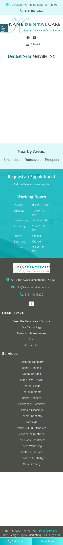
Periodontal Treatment (31, 434)
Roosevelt (33, 160)
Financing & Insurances (31, 333)
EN (28, 37)
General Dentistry (31, 416)
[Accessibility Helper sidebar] (4, 28)
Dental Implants (31, 391)
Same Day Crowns (31, 379)
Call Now (15, 541)
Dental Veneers (31, 398)
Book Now (47, 541)
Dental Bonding (31, 367)
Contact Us (31, 345)
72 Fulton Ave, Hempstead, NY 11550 (31, 4)
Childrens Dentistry (31, 458)
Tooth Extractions (31, 452)
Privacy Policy (48, 531)
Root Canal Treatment (31, 440)
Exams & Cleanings (31, 410)
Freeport (52, 160)
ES (35, 37)
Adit (57, 535)
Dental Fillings (31, 385)
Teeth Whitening (31, 446)
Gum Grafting (31, 464)
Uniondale (12, 160)
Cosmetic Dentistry (31, 361)
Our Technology (31, 327)
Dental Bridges (31, 373)
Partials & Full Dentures (31, 428)
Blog (31, 339)
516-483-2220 (32, 10)
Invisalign (31, 422)
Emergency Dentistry (31, 404)
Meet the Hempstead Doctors (31, 321)
